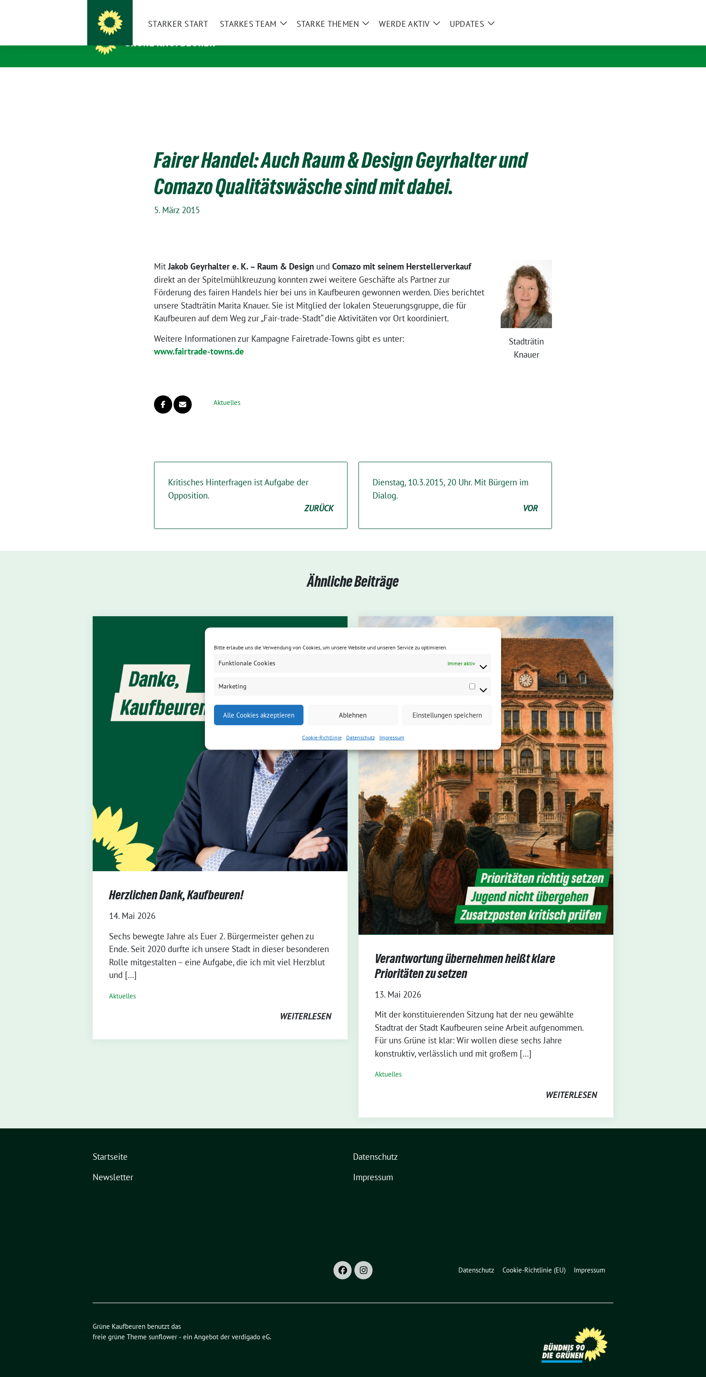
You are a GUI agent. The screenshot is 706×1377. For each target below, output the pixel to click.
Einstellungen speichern (447, 714)
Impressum (391, 737)
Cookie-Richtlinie (322, 737)
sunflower (163, 1322)
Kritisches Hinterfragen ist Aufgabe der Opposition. (250, 482)
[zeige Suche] (597, 9)
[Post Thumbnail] (485, 760)
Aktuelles (227, 388)
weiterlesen (305, 1002)
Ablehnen (353, 714)
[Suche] (584, 9)
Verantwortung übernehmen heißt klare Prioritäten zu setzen (465, 951)
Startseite (110, 1142)
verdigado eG (251, 1322)
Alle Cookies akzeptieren (258, 714)
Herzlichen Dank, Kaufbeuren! (176, 880)
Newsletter (113, 1162)
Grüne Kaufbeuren (170, 42)
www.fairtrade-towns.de (199, 337)
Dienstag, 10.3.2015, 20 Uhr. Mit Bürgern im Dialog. (455, 482)
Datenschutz (360, 737)
